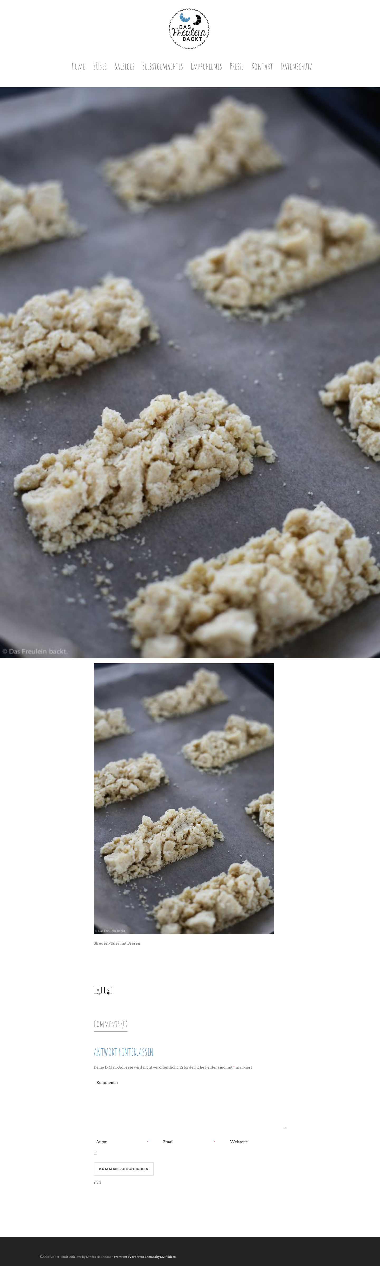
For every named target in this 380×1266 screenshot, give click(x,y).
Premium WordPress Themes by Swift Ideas (144, 1257)
